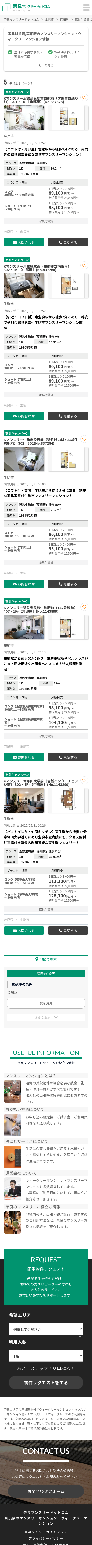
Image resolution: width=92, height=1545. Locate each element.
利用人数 (17, 1342)
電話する (70, 242)
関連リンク (33, 1531)
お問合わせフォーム (46, 1491)
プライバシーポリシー (46, 1538)
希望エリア (20, 1315)
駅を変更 (45, 1003)
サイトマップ (56, 1531)
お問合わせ (26, 242)
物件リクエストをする (46, 1382)
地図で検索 (48, 959)
